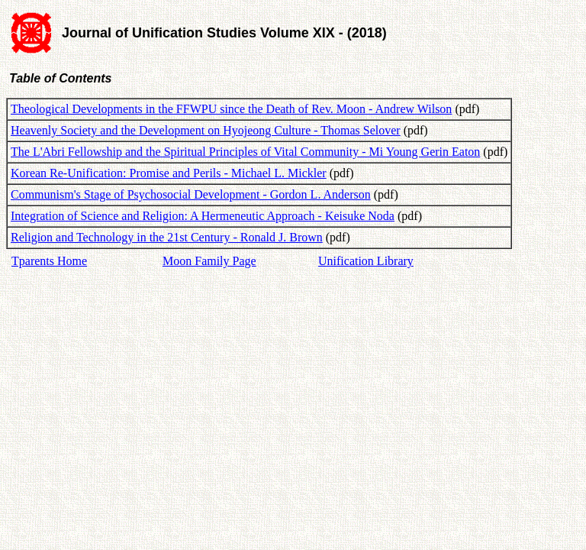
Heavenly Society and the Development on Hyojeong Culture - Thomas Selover (206, 130)
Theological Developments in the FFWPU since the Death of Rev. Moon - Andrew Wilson (231, 108)
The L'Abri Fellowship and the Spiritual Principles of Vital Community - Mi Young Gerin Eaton (245, 151)
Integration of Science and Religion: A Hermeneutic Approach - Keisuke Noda (202, 215)
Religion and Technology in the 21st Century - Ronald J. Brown (167, 237)
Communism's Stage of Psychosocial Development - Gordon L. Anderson (191, 194)
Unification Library (366, 260)
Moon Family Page (209, 260)
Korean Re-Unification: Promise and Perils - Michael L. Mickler (169, 173)
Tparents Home (49, 260)
